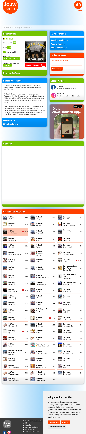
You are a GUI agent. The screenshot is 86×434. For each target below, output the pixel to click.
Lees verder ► (9, 120)
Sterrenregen (67, 345)
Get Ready (17, 27)
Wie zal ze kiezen (13, 373)
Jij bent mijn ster (13, 297)
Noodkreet (39, 325)
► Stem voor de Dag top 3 (31, 427)
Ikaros (39, 290)
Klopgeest (11, 303)
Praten (39, 331)
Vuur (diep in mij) (13, 366)
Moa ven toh (67, 318)
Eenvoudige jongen (14, 253)
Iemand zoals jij (41, 283)
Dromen (39, 246)
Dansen (39, 224)
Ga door (11, 268)
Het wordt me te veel (42, 276)
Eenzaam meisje (68, 253)
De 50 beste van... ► (59, 47)
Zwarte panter (40, 380)
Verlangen (11, 360)
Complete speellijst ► (59, 40)
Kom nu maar (67, 303)
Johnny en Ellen (41, 297)
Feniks (66, 261)
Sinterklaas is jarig (42, 345)
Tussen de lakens (41, 352)
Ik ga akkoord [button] (54, 422)
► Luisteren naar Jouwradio (32, 421)
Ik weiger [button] (65, 422)
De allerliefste (12, 232)
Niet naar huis (12, 325)
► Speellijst (27, 425)
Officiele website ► (11, 124)
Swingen (15, 352)
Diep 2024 (11, 246)
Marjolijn (66, 311)
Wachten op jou (41, 366)
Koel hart (39, 303)
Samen (11, 345)
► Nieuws (26, 423)
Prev (2, 12)
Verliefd (39, 360)
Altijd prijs (39, 218)
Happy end (11, 276)
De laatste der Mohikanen (67, 232)
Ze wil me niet (40, 373)
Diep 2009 (66, 239)
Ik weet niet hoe (13, 290)
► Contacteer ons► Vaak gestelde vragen (31, 430)
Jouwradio (7, 27)
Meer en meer (12, 318)
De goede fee (40, 232)
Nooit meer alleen (68, 325)
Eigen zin (11, 261)
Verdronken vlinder (69, 352)
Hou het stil (12, 283)
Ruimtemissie (67, 338)
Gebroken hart (40, 268)
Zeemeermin (67, 373)
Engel (39, 261)
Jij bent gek (67, 290)
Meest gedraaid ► (58, 44)
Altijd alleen (12, 218)
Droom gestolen (68, 246)
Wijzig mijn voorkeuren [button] (57, 426)
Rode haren (12, 338)
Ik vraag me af (70, 283)
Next (83, 12)
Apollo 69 (66, 218)
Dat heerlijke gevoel (69, 224)
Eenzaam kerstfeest (39, 253)
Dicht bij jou (12, 239)
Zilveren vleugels (13, 380)
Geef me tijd (70, 268)
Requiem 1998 (67, 331)
